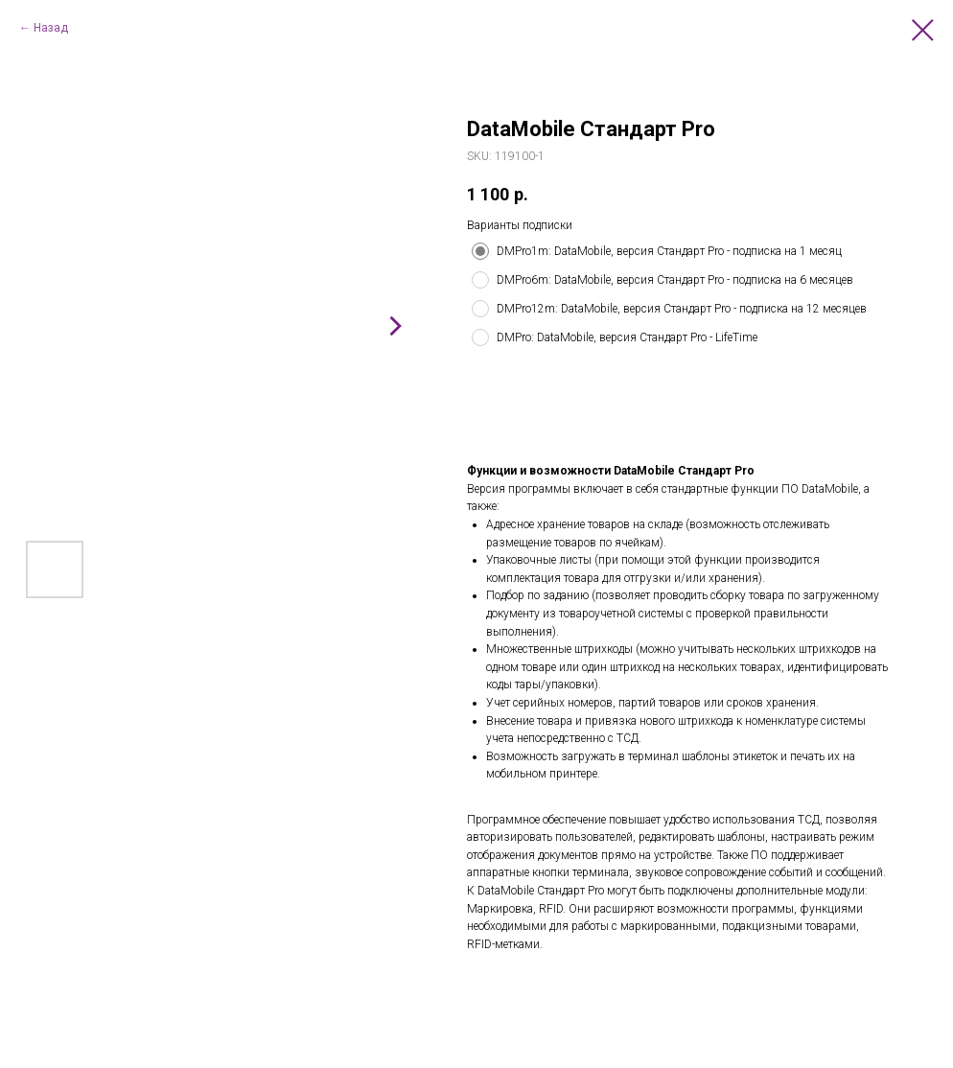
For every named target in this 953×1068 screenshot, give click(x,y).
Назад (51, 28)
